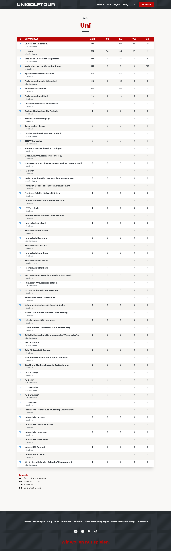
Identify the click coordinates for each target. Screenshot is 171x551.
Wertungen (113, 4)
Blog (125, 4)
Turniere (99, 4)
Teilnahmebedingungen (96, 521)
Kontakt (78, 521)
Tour (133, 4)
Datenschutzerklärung (123, 521)
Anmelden (146, 4)
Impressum (143, 521)
